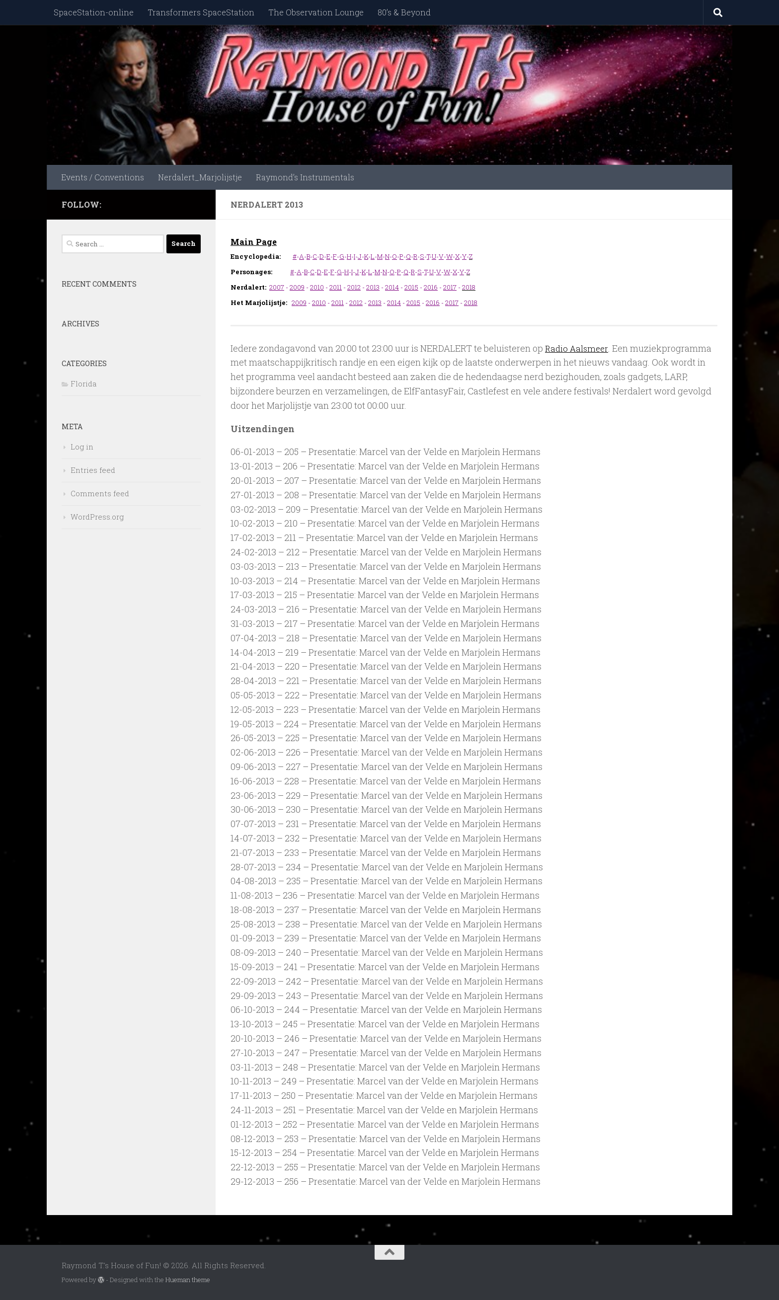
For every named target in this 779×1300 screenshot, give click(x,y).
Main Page (255, 241)
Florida (83, 383)
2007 (276, 287)
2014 (392, 287)
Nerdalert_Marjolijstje (200, 177)
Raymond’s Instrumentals (305, 177)
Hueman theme (187, 1279)
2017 (450, 287)
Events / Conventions (102, 177)
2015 (411, 287)
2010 (317, 287)
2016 (431, 287)
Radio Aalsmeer (578, 348)
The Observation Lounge (316, 12)
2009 (297, 287)
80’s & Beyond (404, 12)
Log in (82, 447)
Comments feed (100, 493)
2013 (373, 287)
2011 (335, 287)
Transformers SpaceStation (201, 12)
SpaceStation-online (94, 12)
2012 (354, 287)
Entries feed (93, 470)
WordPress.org (97, 517)
